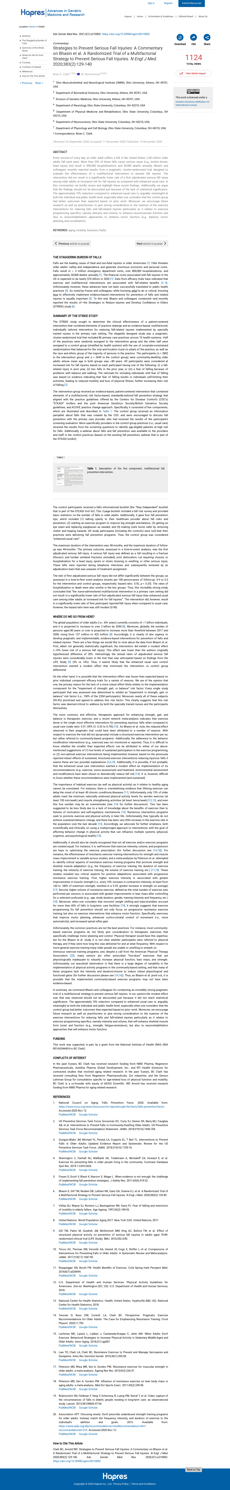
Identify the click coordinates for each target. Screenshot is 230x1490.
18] (157, 870)
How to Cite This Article (33, 76)
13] (154, 800)
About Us (203, 16)
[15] (123, 812)
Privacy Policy (121, 1483)
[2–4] (164, 282)
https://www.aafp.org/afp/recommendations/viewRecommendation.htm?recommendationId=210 (102, 1428)
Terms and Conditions (143, 1483)
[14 (155, 850)
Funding (26, 62)
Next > (39, 83)
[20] (72, 955)
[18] (55, 901)
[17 (153, 870)
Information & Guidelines (160, 16)
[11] (126, 792)
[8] (123, 626)
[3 (108, 762)
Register (168, 3)
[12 (150, 800)
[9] (69, 662)
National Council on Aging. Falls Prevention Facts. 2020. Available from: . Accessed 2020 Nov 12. (113, 1108)
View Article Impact (196, 73)
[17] (55, 889)
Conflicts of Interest (31, 67)
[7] (65, 385)
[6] (73, 306)
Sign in (151, 3)
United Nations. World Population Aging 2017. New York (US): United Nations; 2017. (109, 1222)
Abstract (26, 36)
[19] (123, 905)
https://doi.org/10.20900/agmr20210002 (126, 34)
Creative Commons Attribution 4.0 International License (192, 103)
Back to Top (193, 1469)
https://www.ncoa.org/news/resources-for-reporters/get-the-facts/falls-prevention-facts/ (111, 1106)
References (27, 71)
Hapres (128, 16)
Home (140, 16)
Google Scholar (88, 1114)
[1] (148, 263)
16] (159, 850)
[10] (116, 726)
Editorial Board (186, 16)
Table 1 (107, 411)
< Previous (26, 83)
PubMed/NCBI (67, 1114)
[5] (66, 290)
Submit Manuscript (191, 3)
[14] (116, 804)
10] (113, 762)
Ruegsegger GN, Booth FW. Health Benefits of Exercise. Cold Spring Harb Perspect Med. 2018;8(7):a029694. (113, 1271)
